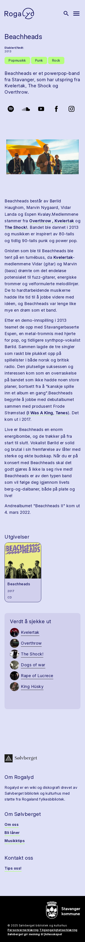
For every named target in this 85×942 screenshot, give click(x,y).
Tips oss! (13, 868)
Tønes (62, 412)
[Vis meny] (76, 13)
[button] (42, 157)
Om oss (12, 824)
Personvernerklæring (23, 930)
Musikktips (15, 840)
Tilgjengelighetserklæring (58, 930)
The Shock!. (17, 227)
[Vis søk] (66, 13)
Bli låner (12, 832)
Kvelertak (64, 220)
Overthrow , (41, 220)
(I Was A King (39, 412)
